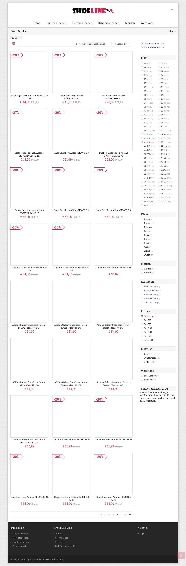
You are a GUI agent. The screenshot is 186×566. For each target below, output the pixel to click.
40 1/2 (147, 189)
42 (162, 110)
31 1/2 (163, 170)
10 (126, 514)
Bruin (148, 227)
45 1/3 (163, 138)
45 (145, 118)
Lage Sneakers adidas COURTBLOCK (71, 97)
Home (36, 23)
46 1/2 (147, 201)
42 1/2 (147, 193)
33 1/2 (163, 173)
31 (145, 91)
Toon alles (149, 316)
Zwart (149, 254)
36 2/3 (147, 154)
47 (145, 122)
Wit (147, 247)
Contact (59, 533)
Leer (148, 354)
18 (162, 63)
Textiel (149, 361)
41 (145, 110)
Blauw (149, 223)
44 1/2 (147, 197)
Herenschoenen (82, 23)
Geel (147, 231)
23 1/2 (163, 158)
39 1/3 (147, 130)
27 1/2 (163, 162)
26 (162, 79)
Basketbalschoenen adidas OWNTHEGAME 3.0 (113, 154)
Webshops (147, 23)
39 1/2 (163, 185)
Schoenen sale (20, 546)
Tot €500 (148, 336)
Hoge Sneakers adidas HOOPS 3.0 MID (71, 498)
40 (162, 106)
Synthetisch (152, 357)
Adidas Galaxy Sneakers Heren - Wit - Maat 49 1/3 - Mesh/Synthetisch (29, 385)
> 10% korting (150, 290)
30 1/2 (147, 170)
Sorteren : (92, 43)
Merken (130, 23)
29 (145, 87)
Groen (148, 239)
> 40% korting (151, 302)
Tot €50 (147, 324)
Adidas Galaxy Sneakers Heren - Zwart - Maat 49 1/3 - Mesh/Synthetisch (71, 327)
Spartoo (150, 379)
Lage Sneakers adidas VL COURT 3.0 (71, 439)
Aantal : (122, 43)
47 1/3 (164, 130)
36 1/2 (147, 181)
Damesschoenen (56, 23)
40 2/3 (147, 146)
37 (145, 103)
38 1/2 (147, 185)
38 (162, 103)
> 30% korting (151, 298)
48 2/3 (164, 154)
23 (145, 75)
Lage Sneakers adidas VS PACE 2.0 (113, 267)
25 (145, 79)
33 (145, 95)
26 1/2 (147, 162)
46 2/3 (164, 150)
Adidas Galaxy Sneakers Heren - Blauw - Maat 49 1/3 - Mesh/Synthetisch (29, 327)
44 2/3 (147, 150)
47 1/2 (164, 201)
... (121, 514)
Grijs (148, 235)
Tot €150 (148, 332)
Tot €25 (147, 320)
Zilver (148, 250)
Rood (148, 243)
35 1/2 (163, 177)
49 (145, 126)
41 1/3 (163, 134)
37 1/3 (147, 134)
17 (145, 63)
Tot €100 (148, 328)
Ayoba (32, 559)
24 (162, 75)
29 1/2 (163, 166)
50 (162, 126)
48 (162, 122)
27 (145, 83)
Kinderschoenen (109, 23)
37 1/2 (163, 181)
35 (145, 99)
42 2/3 (164, 146)
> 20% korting (151, 294)
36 (162, 99)
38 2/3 (164, 142)
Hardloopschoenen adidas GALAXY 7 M (29, 97)
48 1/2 (147, 205)
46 (162, 118)
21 (145, 71)
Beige (148, 219)
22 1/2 (147, 158)
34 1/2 (147, 177)
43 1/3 (147, 138)
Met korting (150, 286)
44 (162, 114)
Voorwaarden (61, 537)
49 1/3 (16, 37)
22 (162, 71)
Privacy (59, 542)
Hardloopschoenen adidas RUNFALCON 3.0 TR (29, 154)
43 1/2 (163, 193)
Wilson (149, 272)
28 (162, 83)
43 (145, 114)
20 (162, 67)
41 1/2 (163, 189)
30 (162, 87)
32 (162, 91)
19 (145, 67)
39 (145, 106)
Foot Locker (151, 375)
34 (162, 95)
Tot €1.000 (148, 340)
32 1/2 (147, 173)
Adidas (149, 268)
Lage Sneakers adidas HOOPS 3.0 (71, 152)
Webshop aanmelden (65, 546)
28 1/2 (147, 166)
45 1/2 (163, 197)
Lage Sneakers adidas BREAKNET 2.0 (29, 269)
